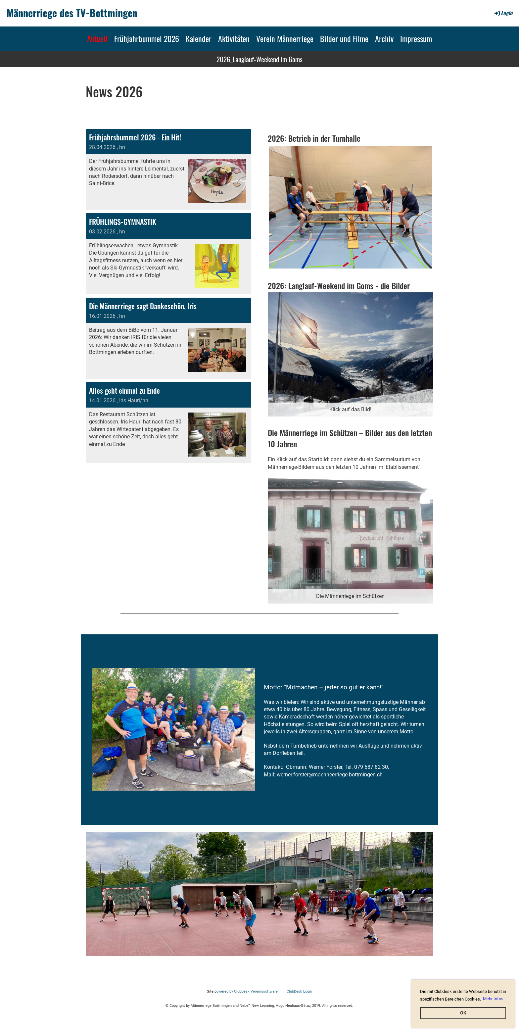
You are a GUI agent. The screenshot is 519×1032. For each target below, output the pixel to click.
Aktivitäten (234, 38)
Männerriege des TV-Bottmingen (72, 13)
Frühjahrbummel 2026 (146, 38)
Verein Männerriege (284, 38)
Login (503, 13)
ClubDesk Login (299, 991)
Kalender (199, 38)
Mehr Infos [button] (493, 998)
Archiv (384, 38)
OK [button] (463, 1013)
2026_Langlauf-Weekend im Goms (259, 59)
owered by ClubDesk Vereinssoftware (247, 991)
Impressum (416, 38)
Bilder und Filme (344, 38)
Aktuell (97, 38)
